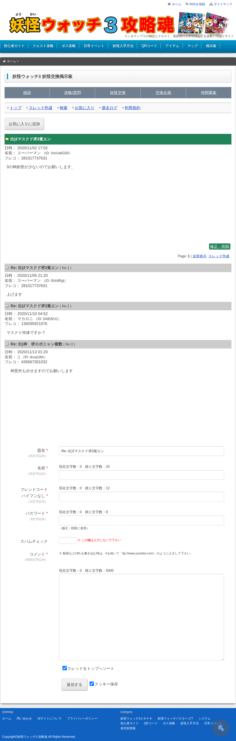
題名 (41, 450)
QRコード (149, 46)
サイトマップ (223, 4)
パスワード (35, 513)
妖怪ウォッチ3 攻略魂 (32, 736)
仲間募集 (208, 92)
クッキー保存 (106, 684)
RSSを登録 (197, 4)
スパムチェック (34, 541)
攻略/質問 (72, 92)
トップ (15, 108)
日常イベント (94, 46)
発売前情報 (128, 728)
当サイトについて (49, 718)
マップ (192, 46)
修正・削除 (219, 246)
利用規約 (132, 108)
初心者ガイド (14, 46)
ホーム (176, 4)
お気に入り (84, 108)
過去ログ (109, 108)
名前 (41, 468)
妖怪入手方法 (123, 46)
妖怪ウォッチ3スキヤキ (136, 718)
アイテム (172, 46)
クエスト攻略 (43, 46)
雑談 (27, 92)
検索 (63, 108)
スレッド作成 (40, 108)
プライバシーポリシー (82, 718)
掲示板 (211, 46)
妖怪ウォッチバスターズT (175, 718)
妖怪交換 (118, 92)
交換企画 (163, 92)
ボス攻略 (68, 46)
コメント (37, 554)
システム (204, 718)
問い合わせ (24, 718)
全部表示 (199, 256)
